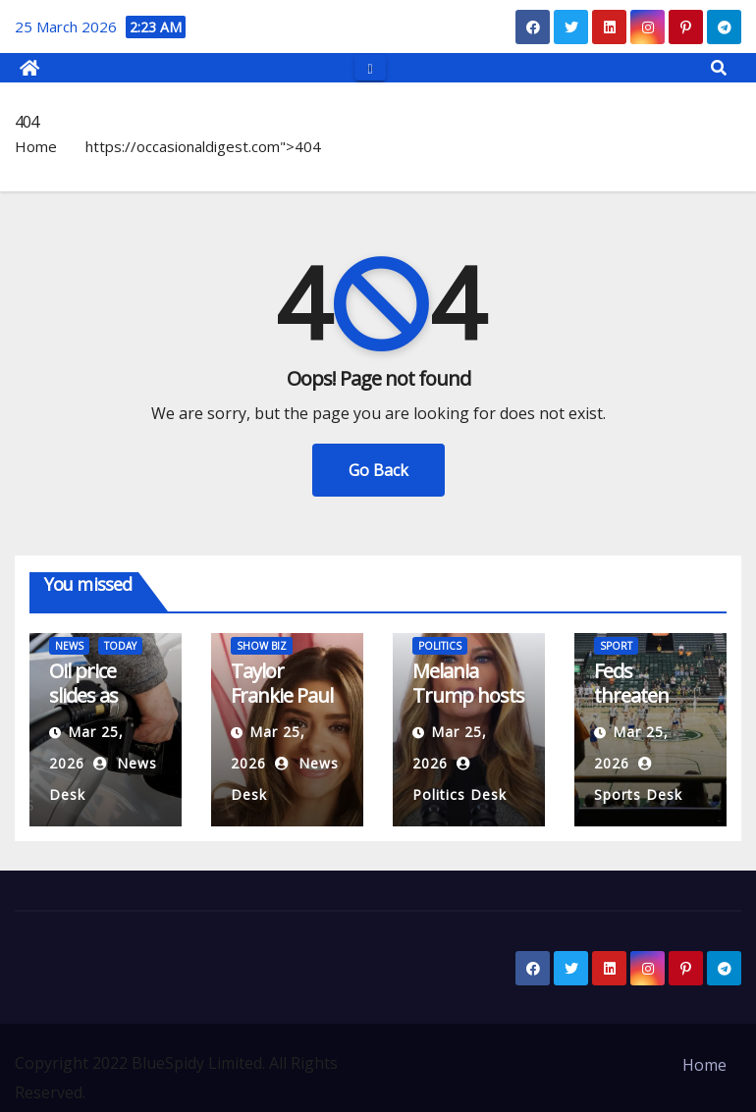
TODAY (120, 646)
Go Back (378, 470)
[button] (718, 67)
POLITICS (439, 646)
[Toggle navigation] (369, 67)
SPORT (616, 646)
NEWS (69, 646)
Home (36, 146)
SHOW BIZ (262, 646)
